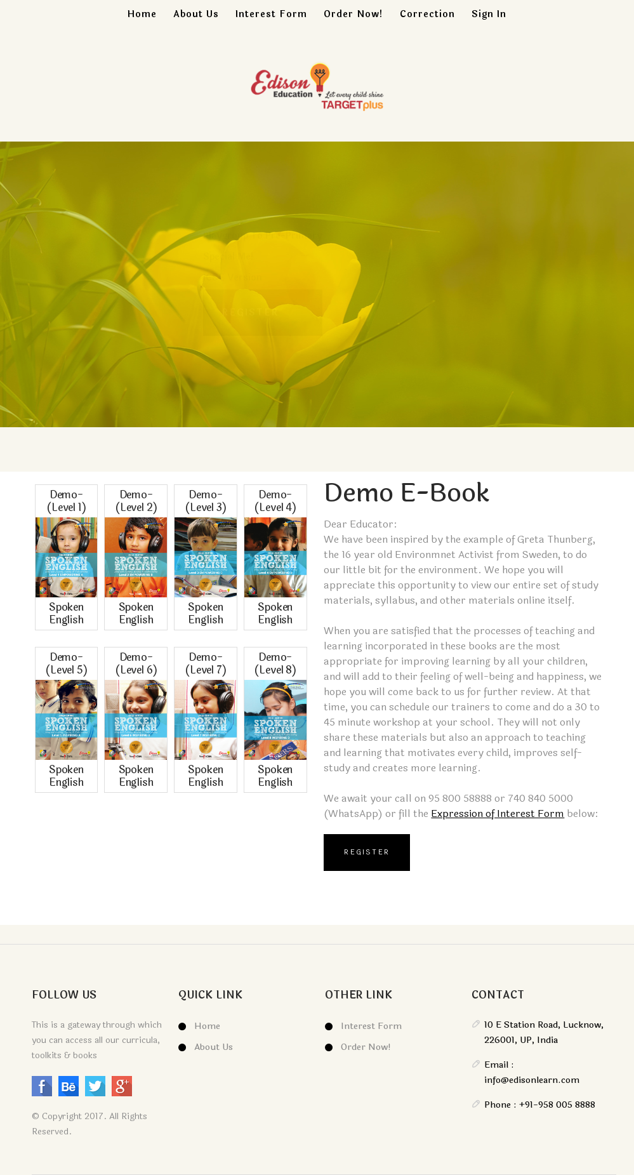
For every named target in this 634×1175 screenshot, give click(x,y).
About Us (196, 14)
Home (142, 14)
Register (367, 852)
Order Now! (353, 14)
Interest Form (271, 14)
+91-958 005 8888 (555, 1105)
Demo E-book (407, 493)
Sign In (489, 14)
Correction (427, 14)
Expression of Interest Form (497, 813)
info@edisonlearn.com (531, 1080)
